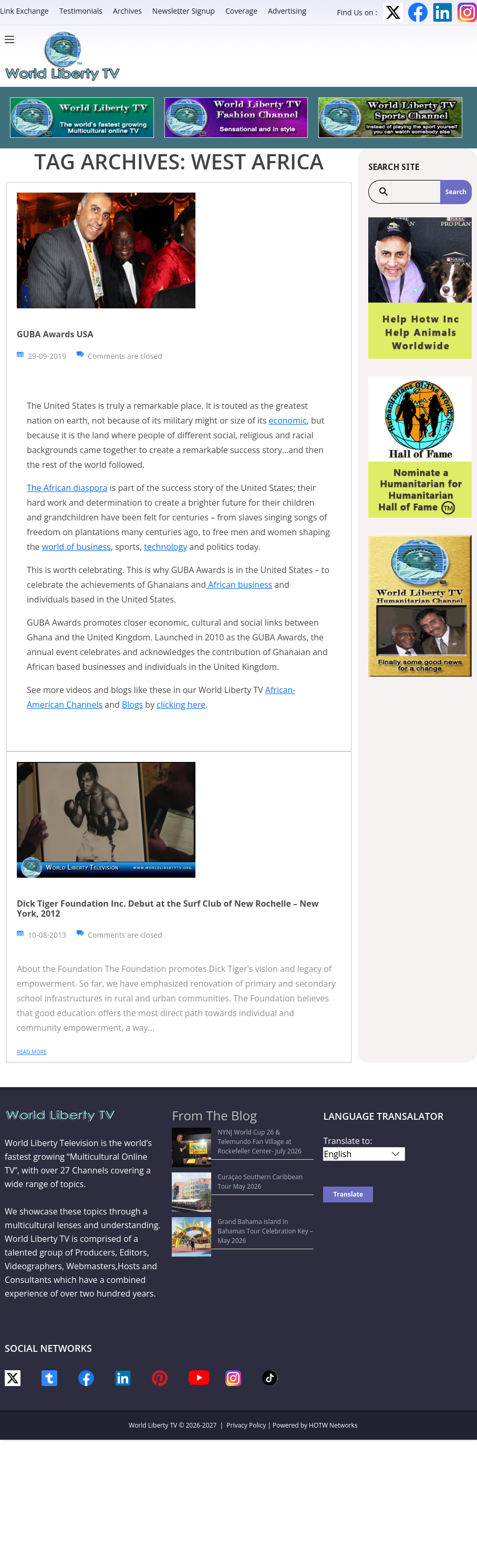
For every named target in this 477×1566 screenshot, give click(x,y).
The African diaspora (67, 488)
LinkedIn (442, 12)
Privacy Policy (246, 1425)
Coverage (241, 11)
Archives (127, 11)
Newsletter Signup (183, 11)
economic (288, 420)
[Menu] (12, 39)
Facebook (418, 12)
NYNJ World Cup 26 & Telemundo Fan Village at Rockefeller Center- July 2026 (243, 1137)
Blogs (132, 704)
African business (239, 584)
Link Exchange (24, 11)
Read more (31, 1052)
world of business (76, 547)
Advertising (287, 11)
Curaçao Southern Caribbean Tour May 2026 (243, 1157)
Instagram (467, 12)
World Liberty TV (153, 1425)
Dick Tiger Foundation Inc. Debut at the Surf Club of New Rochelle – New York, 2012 (167, 908)
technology (165, 547)
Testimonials (80, 11)
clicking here (181, 704)
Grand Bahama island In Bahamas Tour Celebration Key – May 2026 (235, 1178)
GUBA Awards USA (55, 334)
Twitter (393, 12)
